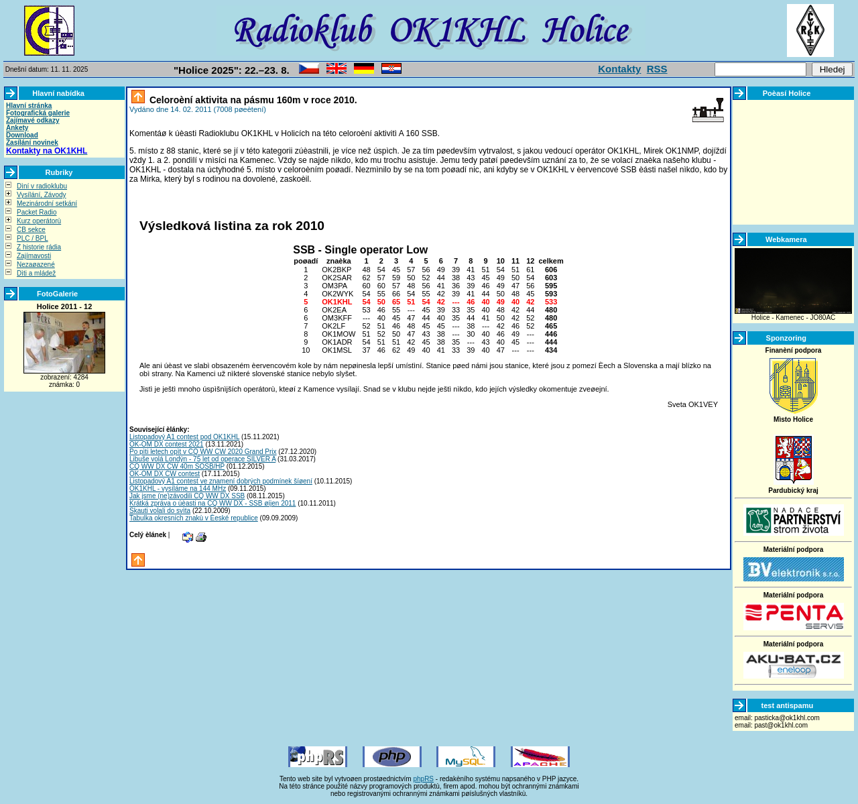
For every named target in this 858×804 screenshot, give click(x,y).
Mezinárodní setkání (47, 203)
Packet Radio (36, 212)
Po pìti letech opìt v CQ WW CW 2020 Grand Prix (203, 451)
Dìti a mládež (36, 273)
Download (22, 135)
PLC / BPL (32, 238)
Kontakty (619, 68)
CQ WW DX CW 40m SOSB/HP (177, 466)
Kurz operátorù (39, 221)
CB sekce (31, 229)
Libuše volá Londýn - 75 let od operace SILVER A (202, 459)
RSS (657, 68)
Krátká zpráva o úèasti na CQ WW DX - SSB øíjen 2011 (212, 503)
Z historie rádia (39, 247)
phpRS (423, 779)
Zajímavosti (34, 256)
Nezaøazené (36, 264)
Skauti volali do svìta (159, 510)
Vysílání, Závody (41, 194)
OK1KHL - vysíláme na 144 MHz (177, 488)
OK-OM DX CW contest (164, 473)
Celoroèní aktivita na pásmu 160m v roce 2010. (252, 100)
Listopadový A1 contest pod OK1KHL (184, 437)
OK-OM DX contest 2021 (166, 444)
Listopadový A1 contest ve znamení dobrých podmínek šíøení (220, 481)
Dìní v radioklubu (42, 186)
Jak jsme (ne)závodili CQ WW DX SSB (187, 496)
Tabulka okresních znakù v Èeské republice (193, 518)
